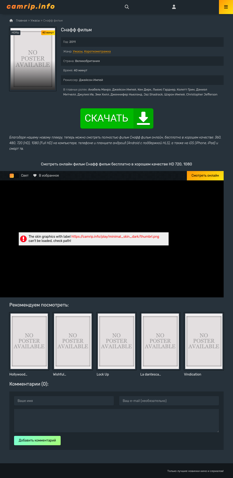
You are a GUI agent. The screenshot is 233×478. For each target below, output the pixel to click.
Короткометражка (97, 51)
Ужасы (78, 51)
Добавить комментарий (37, 440)
